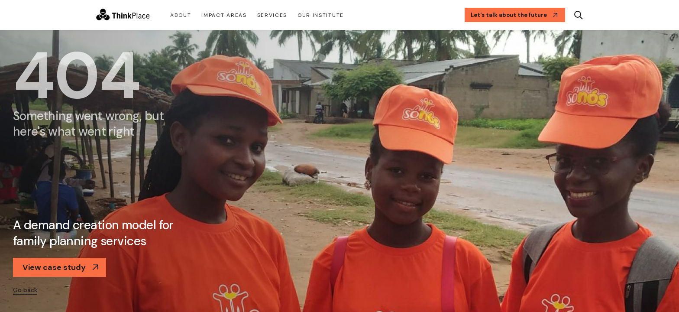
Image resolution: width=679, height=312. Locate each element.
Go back (25, 290)
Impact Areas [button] (223, 15)
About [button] (180, 15)
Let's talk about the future (514, 15)
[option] (339, 171)
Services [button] (272, 15)
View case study (61, 267)
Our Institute (320, 15)
